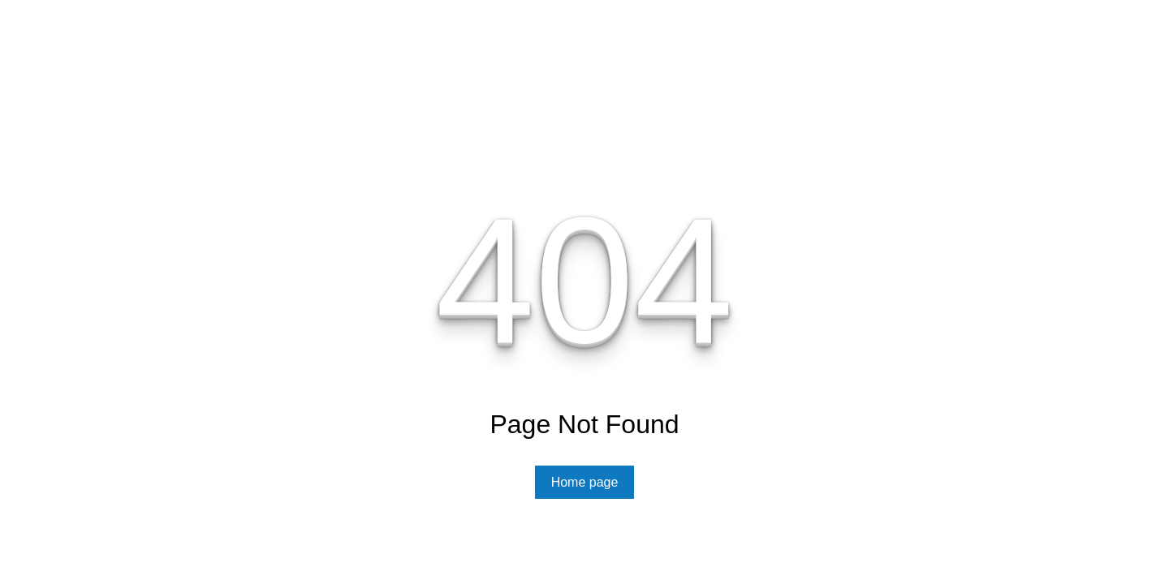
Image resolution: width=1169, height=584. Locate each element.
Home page (585, 482)
